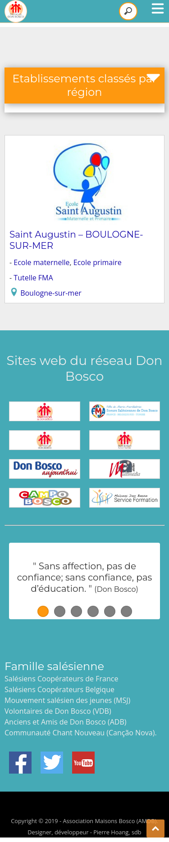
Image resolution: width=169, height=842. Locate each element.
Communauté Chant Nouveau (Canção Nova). (81, 733)
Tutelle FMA (33, 278)
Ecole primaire (97, 262)
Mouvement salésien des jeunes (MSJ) (67, 700)
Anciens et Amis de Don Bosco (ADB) (65, 722)
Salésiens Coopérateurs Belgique (59, 689)
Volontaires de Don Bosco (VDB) (58, 711)
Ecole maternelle (41, 262)
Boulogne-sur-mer (51, 293)
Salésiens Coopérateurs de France (61, 679)
